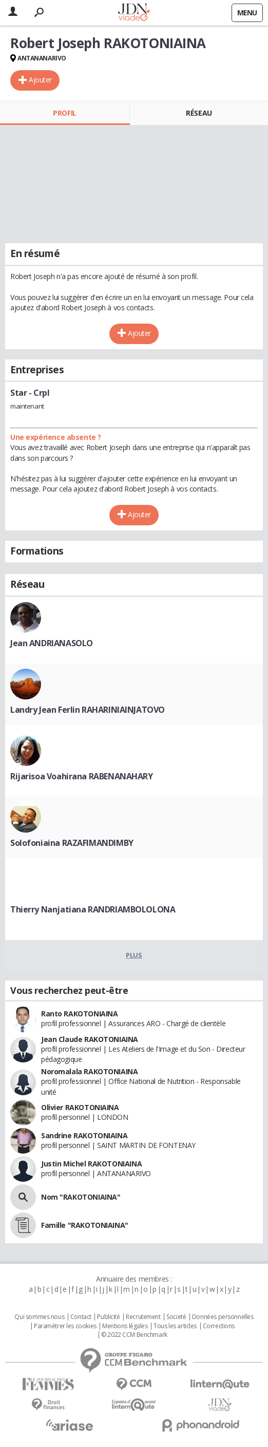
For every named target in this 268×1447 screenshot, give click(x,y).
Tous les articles (175, 1326)
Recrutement (143, 1317)
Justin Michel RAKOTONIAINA (91, 1163)
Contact (80, 1317)
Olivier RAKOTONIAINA (80, 1107)
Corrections (219, 1326)
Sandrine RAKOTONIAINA (84, 1135)
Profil (64, 113)
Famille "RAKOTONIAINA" (84, 1225)
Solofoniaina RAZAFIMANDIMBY (71, 842)
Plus (134, 955)
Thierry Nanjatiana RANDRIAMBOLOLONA (92, 909)
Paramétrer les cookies (65, 1326)
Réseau (199, 113)
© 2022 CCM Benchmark (134, 1334)
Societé (176, 1317)
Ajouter (40, 79)
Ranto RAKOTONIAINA (79, 1013)
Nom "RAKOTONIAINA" (80, 1197)
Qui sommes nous (39, 1317)
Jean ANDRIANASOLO (51, 643)
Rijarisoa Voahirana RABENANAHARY (81, 776)
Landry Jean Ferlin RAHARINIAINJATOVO (87, 709)
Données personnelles (223, 1317)
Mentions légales (124, 1326)
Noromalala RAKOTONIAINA (89, 1071)
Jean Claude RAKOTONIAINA (89, 1039)
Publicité (108, 1317)
